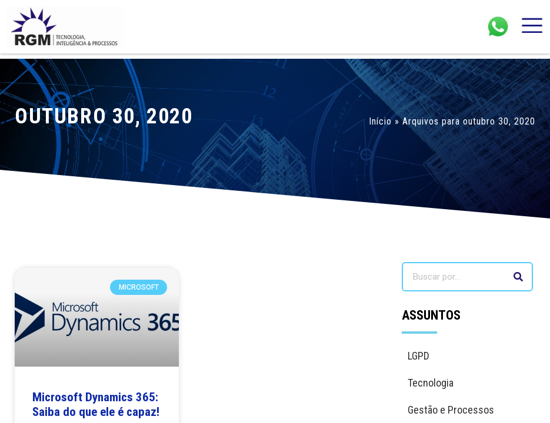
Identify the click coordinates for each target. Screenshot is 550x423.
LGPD (418, 356)
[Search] (518, 276)
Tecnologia (431, 383)
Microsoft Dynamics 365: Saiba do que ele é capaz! (95, 404)
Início (380, 121)
